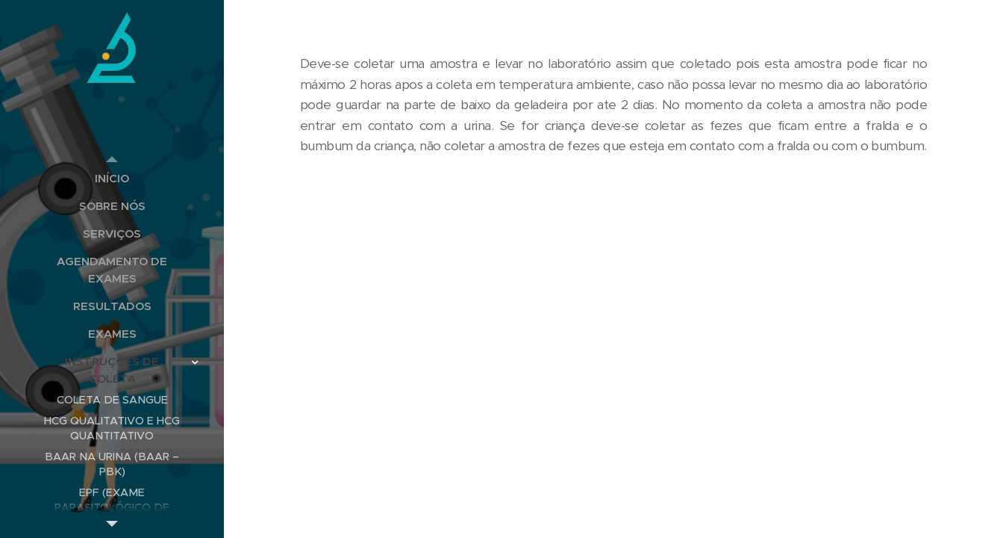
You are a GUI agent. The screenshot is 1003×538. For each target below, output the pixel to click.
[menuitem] (111, 178)
